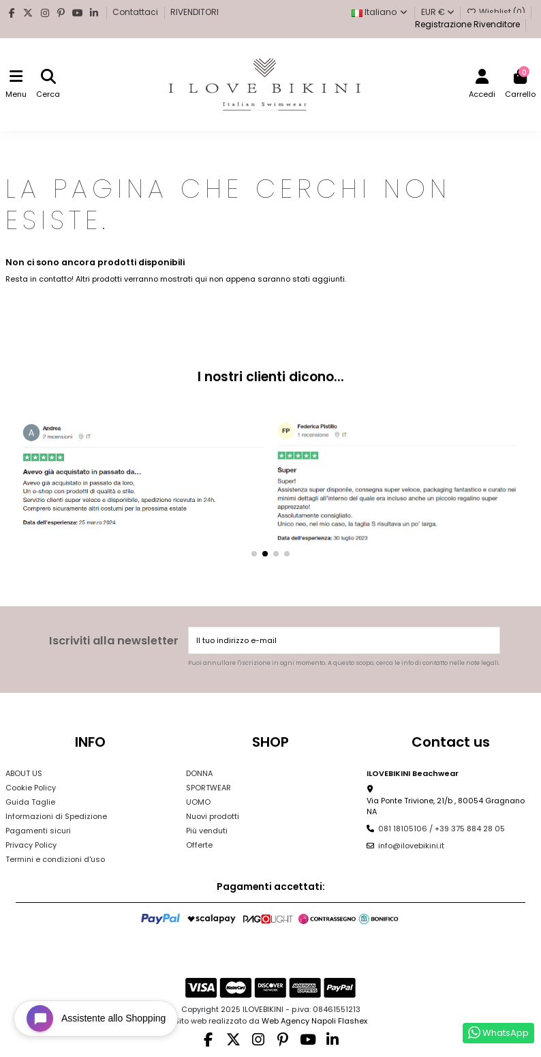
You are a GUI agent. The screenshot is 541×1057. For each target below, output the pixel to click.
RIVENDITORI (194, 12)
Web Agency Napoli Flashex (314, 1020)
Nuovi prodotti (212, 816)
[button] (254, 553)
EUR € (437, 12)
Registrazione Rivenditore (466, 24)
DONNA (199, 773)
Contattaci (136, 12)
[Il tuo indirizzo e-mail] (333, 640)
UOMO (198, 802)
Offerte (199, 844)
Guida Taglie (30, 802)
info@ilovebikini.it (411, 845)
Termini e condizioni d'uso (55, 859)
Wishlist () (497, 12)
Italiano (380, 12)
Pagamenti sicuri (38, 830)
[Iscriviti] (488, 640)
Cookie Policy (30, 787)
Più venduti (207, 830)
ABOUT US (23, 773)
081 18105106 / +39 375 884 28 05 (441, 828)
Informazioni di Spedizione (56, 816)
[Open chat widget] (96, 1018)
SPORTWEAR (208, 787)
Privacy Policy (31, 844)
